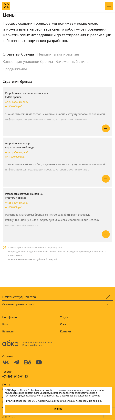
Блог (5, 324)
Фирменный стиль (72, 61)
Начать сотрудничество (19, 297)
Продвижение (15, 68)
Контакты (66, 331)
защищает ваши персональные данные (79, 400)
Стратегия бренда (18, 54)
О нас (63, 324)
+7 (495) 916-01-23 (15, 376)
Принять (57, 408)
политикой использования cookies (81, 395)
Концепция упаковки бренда (28, 61)
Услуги (64, 317)
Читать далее (106, 128)
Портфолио (9, 317)
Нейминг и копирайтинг (58, 54)
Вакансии (8, 331)
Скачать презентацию (18, 304)
